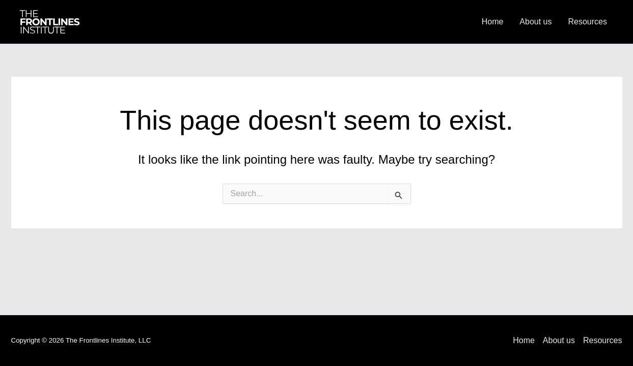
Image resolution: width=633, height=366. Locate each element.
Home (493, 21)
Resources (587, 21)
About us (535, 21)
